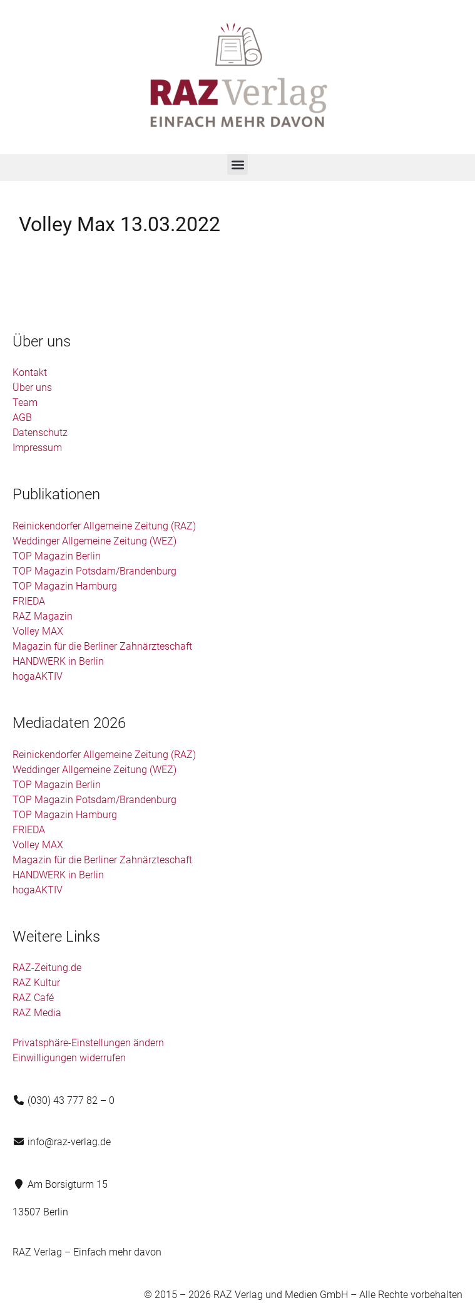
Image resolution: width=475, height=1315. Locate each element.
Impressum (37, 448)
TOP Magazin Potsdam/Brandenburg (94, 571)
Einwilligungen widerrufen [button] (69, 1058)
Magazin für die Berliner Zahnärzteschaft (102, 646)
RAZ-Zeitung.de (47, 968)
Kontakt (30, 372)
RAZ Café (33, 998)
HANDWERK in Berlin (58, 661)
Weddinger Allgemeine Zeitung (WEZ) (94, 541)
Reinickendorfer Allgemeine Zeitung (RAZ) (104, 526)
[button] (237, 164)
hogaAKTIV (38, 676)
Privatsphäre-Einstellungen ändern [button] (88, 1043)
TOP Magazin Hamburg (65, 586)
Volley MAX (38, 631)
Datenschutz (40, 433)
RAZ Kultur (36, 983)
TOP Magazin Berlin (57, 556)
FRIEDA (29, 601)
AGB (22, 418)
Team (25, 402)
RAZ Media (37, 1013)
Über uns (32, 387)
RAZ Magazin (43, 616)
